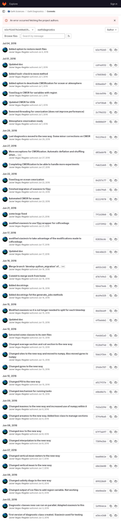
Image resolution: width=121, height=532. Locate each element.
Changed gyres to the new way (26, 366)
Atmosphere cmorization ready (26, 121)
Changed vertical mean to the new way (30, 465)
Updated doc (16, 64)
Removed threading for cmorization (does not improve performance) (46, 111)
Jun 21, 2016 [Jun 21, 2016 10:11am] (43, 226)
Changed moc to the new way (25, 431)
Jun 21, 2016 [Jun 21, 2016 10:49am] (43, 216)
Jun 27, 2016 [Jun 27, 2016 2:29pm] (44, 167)
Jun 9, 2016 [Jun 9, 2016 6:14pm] (43, 409)
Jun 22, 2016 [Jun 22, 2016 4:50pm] (44, 182)
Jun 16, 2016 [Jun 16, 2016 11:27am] (44, 298)
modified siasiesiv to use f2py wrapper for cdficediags (39, 223)
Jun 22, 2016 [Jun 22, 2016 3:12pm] (44, 201)
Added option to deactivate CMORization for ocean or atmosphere (45, 83)
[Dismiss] (115, 20)
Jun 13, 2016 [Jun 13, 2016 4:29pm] (44, 347)
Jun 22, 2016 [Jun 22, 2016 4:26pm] (44, 192)
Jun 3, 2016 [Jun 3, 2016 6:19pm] (43, 517)
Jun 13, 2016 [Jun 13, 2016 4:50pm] (44, 338)
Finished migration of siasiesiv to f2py (30, 189)
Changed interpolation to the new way (30, 440)
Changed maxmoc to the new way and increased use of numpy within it (48, 406)
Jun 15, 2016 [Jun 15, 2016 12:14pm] (44, 322)
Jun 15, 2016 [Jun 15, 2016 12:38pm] (44, 313)
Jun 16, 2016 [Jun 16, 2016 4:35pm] (44, 279)
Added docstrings (18, 285)
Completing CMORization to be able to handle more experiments (44, 164)
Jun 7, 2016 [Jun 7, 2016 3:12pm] (43, 468)
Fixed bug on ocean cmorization (26, 179)
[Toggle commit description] (19, 155)
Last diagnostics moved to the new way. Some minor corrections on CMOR (49, 136)
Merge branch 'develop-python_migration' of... (34, 266)
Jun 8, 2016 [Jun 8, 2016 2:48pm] (43, 434)
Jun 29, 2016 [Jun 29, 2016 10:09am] (44, 139)
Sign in (113, 4)
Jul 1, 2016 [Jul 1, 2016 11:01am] (43, 124)
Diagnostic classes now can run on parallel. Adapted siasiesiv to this (46, 505)
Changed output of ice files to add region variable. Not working (43, 490)
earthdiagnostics (46, 29)
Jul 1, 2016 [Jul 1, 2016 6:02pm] (43, 67)
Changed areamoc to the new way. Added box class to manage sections (48, 415)
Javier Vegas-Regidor (19, 52)
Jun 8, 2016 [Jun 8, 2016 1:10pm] (43, 443)
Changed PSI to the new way (24, 381)
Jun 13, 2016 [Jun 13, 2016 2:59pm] (44, 360)
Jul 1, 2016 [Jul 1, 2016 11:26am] (43, 114)
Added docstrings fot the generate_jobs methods (36, 294)
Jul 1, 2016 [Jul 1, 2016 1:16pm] (43, 95)
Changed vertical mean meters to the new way (34, 455)
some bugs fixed (18, 213)
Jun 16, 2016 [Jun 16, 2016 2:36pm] (44, 288)
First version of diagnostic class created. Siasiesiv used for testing (46, 514)
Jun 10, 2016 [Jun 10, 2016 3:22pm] (44, 394)
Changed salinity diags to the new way (30, 480)
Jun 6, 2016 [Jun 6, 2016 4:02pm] (43, 493)
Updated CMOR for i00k (22, 102)
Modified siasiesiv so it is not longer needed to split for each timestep (47, 310)
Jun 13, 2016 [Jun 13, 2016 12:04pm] (44, 369)
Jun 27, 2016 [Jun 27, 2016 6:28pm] (44, 158)
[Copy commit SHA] (110, 49)
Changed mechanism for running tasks (30, 391)
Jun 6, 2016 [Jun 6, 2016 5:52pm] (43, 483)
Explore (13, 4)
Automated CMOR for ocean (24, 198)
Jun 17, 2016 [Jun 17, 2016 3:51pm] (43, 244)
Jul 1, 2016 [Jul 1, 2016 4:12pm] (43, 86)
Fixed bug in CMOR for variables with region (33, 92)
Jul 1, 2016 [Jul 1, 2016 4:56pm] (43, 77)
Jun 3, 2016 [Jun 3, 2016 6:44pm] (43, 508)
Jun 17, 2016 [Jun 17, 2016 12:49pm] (43, 254)
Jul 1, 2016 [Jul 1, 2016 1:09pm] (43, 105)
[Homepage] (4, 3)
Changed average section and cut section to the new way (40, 344)
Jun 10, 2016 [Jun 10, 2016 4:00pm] (44, 384)
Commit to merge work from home (27, 275)
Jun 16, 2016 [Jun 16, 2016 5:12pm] (44, 269)
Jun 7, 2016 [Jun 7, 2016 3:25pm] (43, 459)
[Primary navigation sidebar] (3, 11)
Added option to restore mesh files (28, 49)
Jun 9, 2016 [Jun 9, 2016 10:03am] (43, 419)
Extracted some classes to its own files (30, 334)
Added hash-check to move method (28, 73)
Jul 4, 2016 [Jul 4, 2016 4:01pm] (43, 52)
